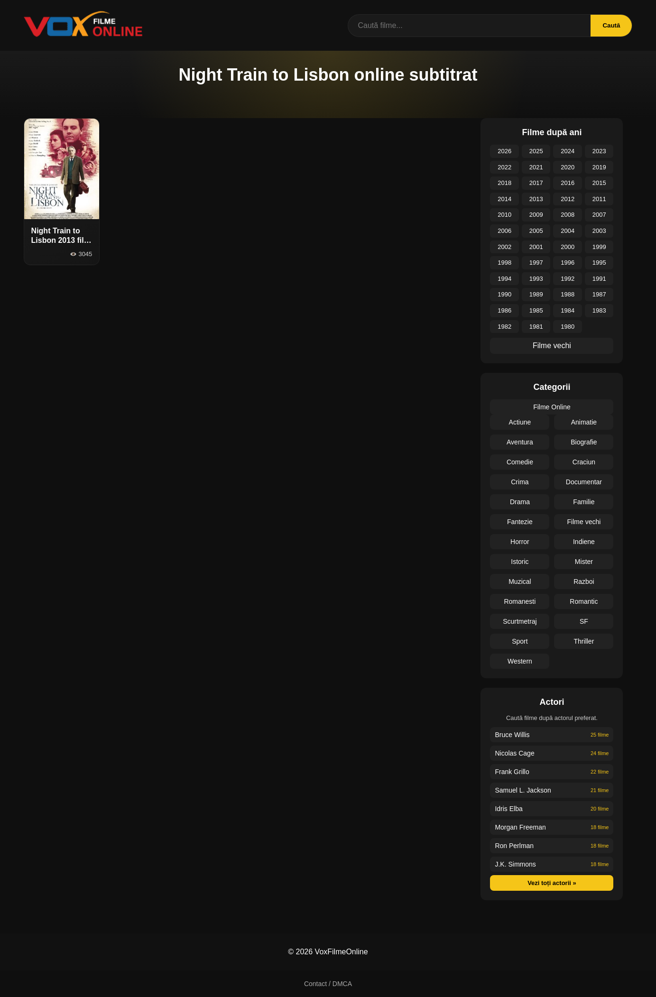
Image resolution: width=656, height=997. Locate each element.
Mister (584, 561)
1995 (599, 262)
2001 (536, 246)
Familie (583, 502)
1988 (567, 294)
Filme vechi (552, 346)
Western (520, 661)
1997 (536, 262)
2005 (536, 230)
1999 (599, 246)
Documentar (584, 482)
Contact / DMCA (328, 984)
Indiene (584, 541)
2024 (567, 151)
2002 (504, 246)
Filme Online (552, 407)
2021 (536, 167)
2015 (599, 182)
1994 (504, 278)
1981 (536, 326)
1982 (504, 326)
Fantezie (520, 522)
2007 (599, 214)
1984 (567, 310)
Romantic (584, 601)
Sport (519, 641)
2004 (567, 230)
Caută (611, 25)
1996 (567, 262)
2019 (599, 167)
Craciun (584, 462)
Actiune (520, 422)
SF (584, 621)
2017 (536, 182)
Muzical (519, 581)
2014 (504, 199)
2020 (567, 167)
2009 (536, 214)
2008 (567, 214)
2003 (599, 230)
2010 (504, 214)
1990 (504, 294)
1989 (536, 294)
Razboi (583, 581)
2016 (567, 182)
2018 (504, 182)
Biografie (584, 442)
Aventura (520, 442)
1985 (536, 310)
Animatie (584, 422)
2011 (599, 199)
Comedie (520, 462)
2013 (536, 199)
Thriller (584, 641)
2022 (504, 167)
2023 (599, 151)
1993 (536, 278)
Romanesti (520, 601)
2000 (567, 246)
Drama (520, 502)
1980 (567, 326)
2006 (504, 230)
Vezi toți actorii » (551, 882)
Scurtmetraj (520, 621)
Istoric (519, 561)
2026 (504, 151)
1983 (599, 310)
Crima (519, 482)
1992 (567, 278)
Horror (519, 541)
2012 (567, 199)
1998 (504, 262)
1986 (504, 310)
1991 (599, 278)
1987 (599, 294)
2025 (536, 151)
